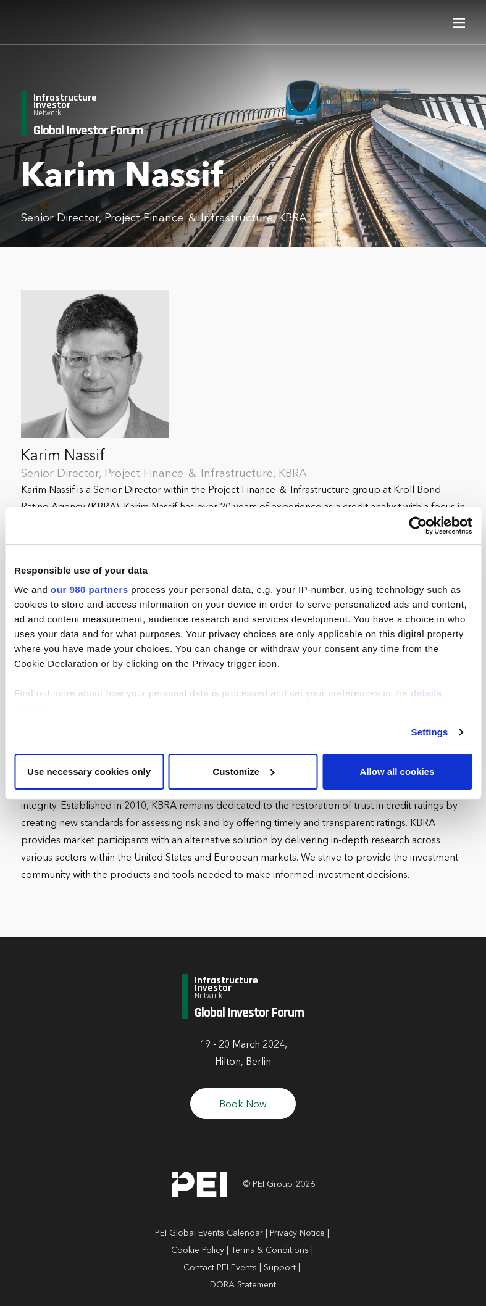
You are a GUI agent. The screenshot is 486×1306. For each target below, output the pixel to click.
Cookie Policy (197, 1250)
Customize (243, 771)
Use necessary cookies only (89, 771)
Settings (429, 732)
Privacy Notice (297, 1233)
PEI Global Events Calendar (209, 1233)
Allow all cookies (397, 771)
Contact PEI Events (220, 1267)
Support (280, 1267)
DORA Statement (243, 1285)
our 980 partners (89, 589)
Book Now (243, 1105)
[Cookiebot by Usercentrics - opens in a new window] (418, 525)
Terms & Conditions (270, 1250)
